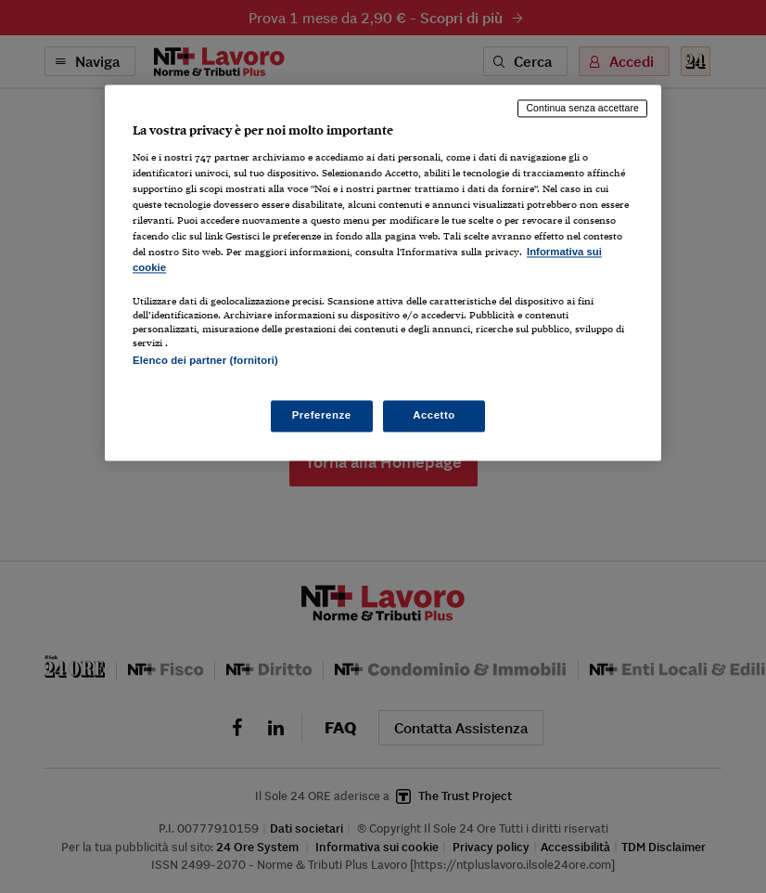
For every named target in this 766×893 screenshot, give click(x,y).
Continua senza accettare (582, 108)
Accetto (434, 415)
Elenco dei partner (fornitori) (205, 361)
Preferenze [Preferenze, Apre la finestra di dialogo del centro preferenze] (321, 415)
